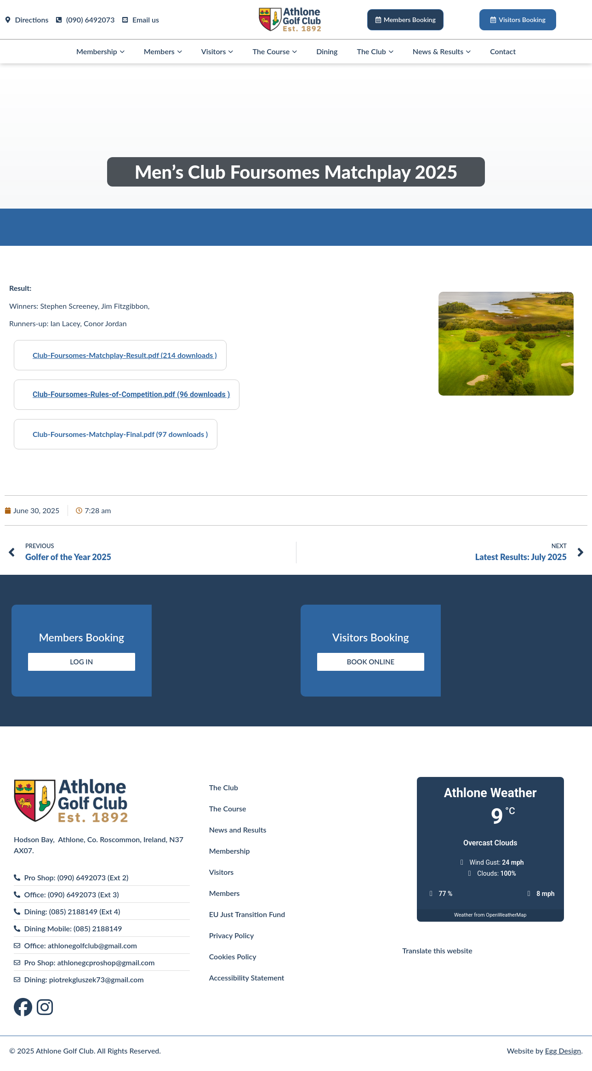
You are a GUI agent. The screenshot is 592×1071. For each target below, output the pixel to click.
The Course (274, 51)
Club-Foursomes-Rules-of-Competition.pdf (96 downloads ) (131, 394)
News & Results (442, 51)
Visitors (217, 51)
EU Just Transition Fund (247, 914)
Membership (100, 51)
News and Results (238, 829)
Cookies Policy (232, 956)
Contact (503, 51)
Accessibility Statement (247, 977)
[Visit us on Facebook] (25, 1008)
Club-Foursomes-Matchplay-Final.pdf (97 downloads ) (120, 434)
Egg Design (563, 1050)
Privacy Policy (231, 935)
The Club (375, 51)
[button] (122, 51)
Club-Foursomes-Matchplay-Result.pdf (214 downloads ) (125, 355)
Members (163, 51)
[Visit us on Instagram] (45, 1008)
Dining (326, 51)
